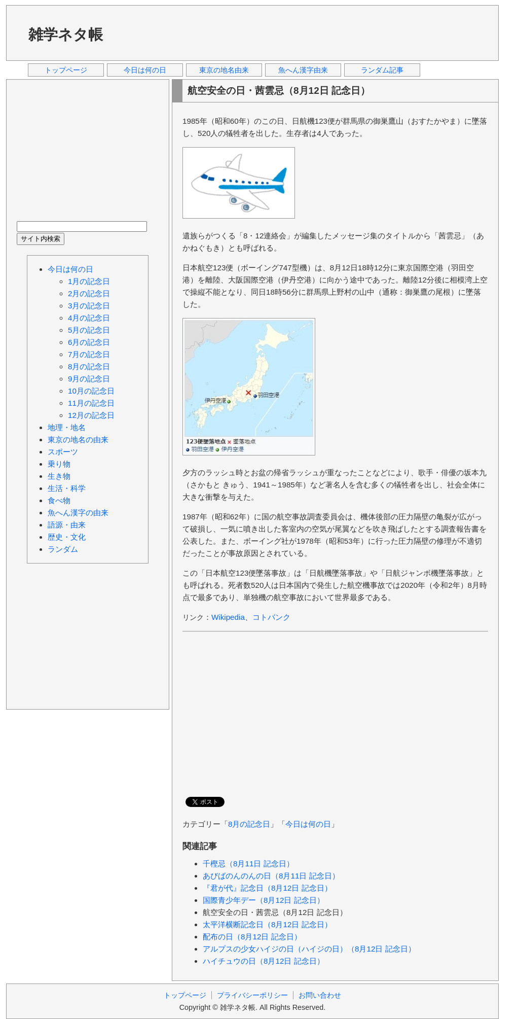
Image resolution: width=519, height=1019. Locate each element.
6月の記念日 (89, 342)
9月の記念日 (89, 378)
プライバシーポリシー (252, 995)
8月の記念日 (249, 824)
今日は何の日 (145, 70)
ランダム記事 (382, 70)
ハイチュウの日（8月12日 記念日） (263, 961)
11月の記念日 (91, 403)
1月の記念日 (89, 281)
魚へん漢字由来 (303, 70)
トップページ (66, 70)
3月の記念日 (89, 305)
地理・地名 (67, 427)
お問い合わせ (320, 995)
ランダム (63, 549)
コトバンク (271, 617)
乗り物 (59, 464)
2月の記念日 (89, 293)
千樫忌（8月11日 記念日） (248, 863)
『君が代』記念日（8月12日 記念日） (267, 888)
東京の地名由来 (224, 70)
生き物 (59, 476)
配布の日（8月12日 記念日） (252, 936)
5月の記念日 (89, 330)
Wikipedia (228, 617)
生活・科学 (67, 488)
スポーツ (63, 451)
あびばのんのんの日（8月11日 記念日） (271, 875)
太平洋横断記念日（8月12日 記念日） (267, 924)
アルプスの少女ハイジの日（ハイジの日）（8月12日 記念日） (309, 948)
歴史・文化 (67, 537)
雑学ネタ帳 (65, 34)
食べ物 (59, 500)
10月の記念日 (91, 390)
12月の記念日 (91, 415)
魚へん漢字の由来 (78, 512)
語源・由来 (67, 524)
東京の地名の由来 (78, 439)
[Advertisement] (304, 32)
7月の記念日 (89, 354)
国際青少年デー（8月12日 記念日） (263, 900)
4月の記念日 (89, 317)
